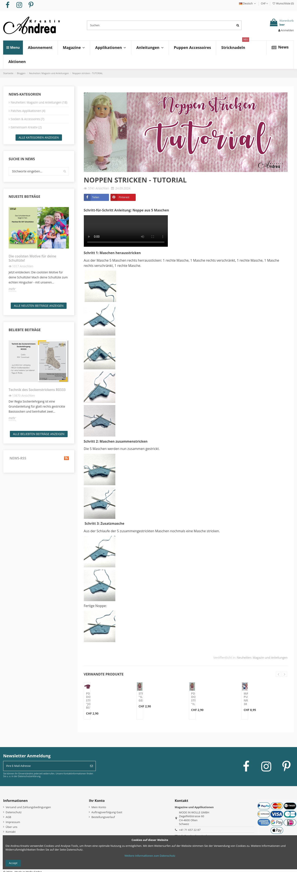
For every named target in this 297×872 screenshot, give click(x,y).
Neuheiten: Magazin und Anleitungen (262, 658)
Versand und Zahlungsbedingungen (28, 807)
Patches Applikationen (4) (28, 111)
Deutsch (248, 3)
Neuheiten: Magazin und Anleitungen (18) (39, 102)
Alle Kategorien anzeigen (39, 137)
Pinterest (124, 197)
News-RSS (39, 458)
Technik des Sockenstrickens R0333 (37, 389)
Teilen (95, 197)
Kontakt (11, 832)
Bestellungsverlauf (103, 817)
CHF (264, 3)
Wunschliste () (283, 3)
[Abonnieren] (91, 766)
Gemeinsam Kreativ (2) (26, 127)
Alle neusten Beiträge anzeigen (38, 306)
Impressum (13, 822)
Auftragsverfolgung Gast (106, 812)
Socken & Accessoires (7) (27, 119)
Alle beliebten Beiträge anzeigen (38, 434)
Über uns (11, 827)
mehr (12, 289)
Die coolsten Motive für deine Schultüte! (32, 258)
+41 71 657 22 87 (190, 830)
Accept (13, 863)
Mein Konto (98, 807)
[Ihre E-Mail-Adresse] (45, 766)
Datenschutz (14, 812)
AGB (8, 817)
